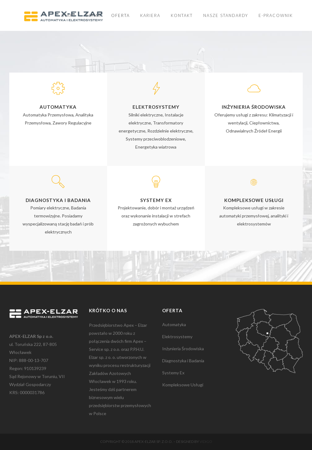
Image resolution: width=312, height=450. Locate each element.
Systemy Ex (173, 372)
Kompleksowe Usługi (182, 384)
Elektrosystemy (177, 336)
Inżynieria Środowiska (183, 348)
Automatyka (174, 324)
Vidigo (206, 441)
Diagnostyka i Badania (183, 360)
